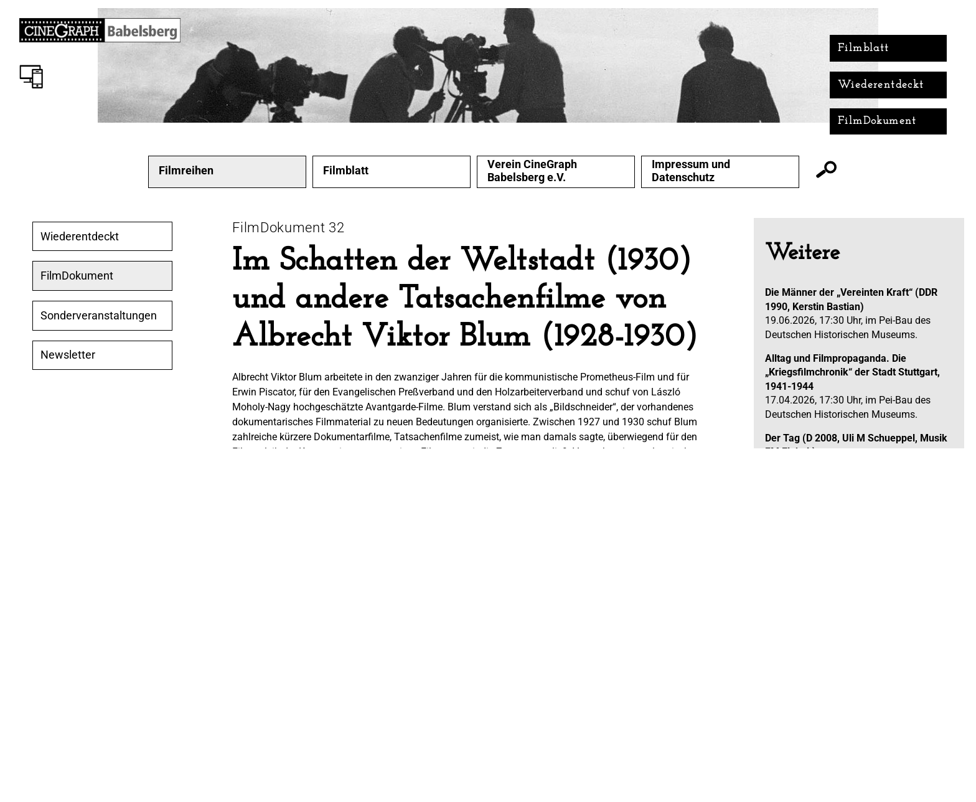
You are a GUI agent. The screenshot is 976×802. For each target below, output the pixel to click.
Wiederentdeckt (881, 85)
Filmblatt (863, 48)
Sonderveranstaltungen (98, 315)
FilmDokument (877, 121)
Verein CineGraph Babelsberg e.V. (532, 171)
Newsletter (67, 355)
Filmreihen (186, 170)
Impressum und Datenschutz (691, 171)
